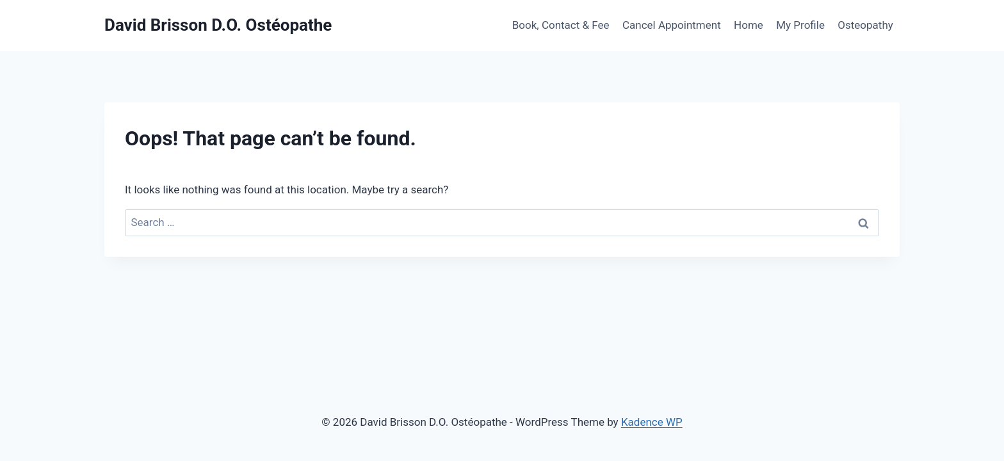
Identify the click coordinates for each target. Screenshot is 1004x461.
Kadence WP (652, 422)
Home (748, 25)
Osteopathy (865, 25)
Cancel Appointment (671, 25)
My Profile (800, 25)
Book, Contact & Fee (561, 25)
